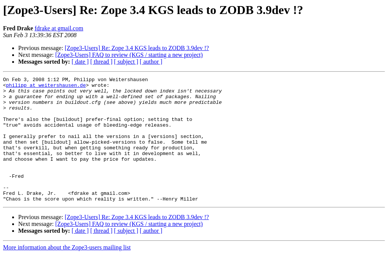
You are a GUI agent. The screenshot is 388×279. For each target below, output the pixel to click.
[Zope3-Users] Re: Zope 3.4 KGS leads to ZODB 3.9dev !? (137, 48)
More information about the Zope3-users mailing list (67, 272)
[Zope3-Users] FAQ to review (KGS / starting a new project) (129, 55)
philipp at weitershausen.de (46, 87)
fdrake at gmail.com (58, 28)
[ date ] (80, 61)
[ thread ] (101, 61)
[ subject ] (126, 61)
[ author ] (151, 61)
